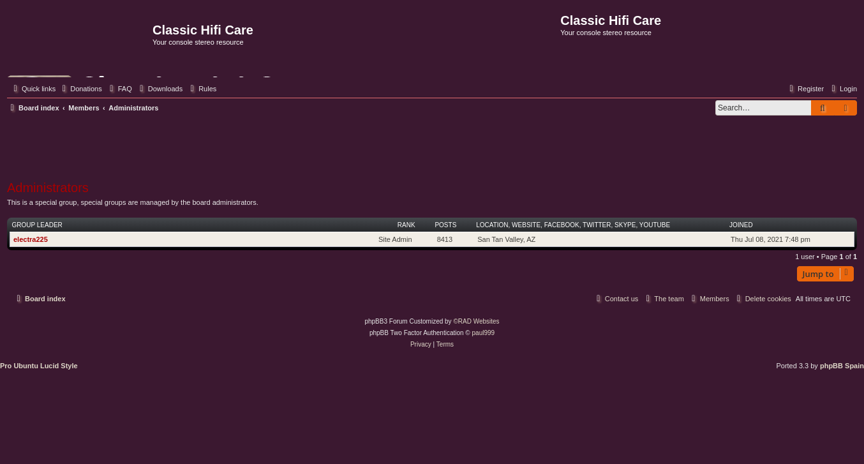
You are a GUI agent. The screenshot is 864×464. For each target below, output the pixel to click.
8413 (444, 239)
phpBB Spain (842, 366)
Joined (741, 224)
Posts (445, 224)
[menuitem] (80, 88)
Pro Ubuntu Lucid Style (39, 366)
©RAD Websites (476, 321)
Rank (406, 224)
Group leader (37, 224)
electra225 (30, 239)
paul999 (483, 332)
